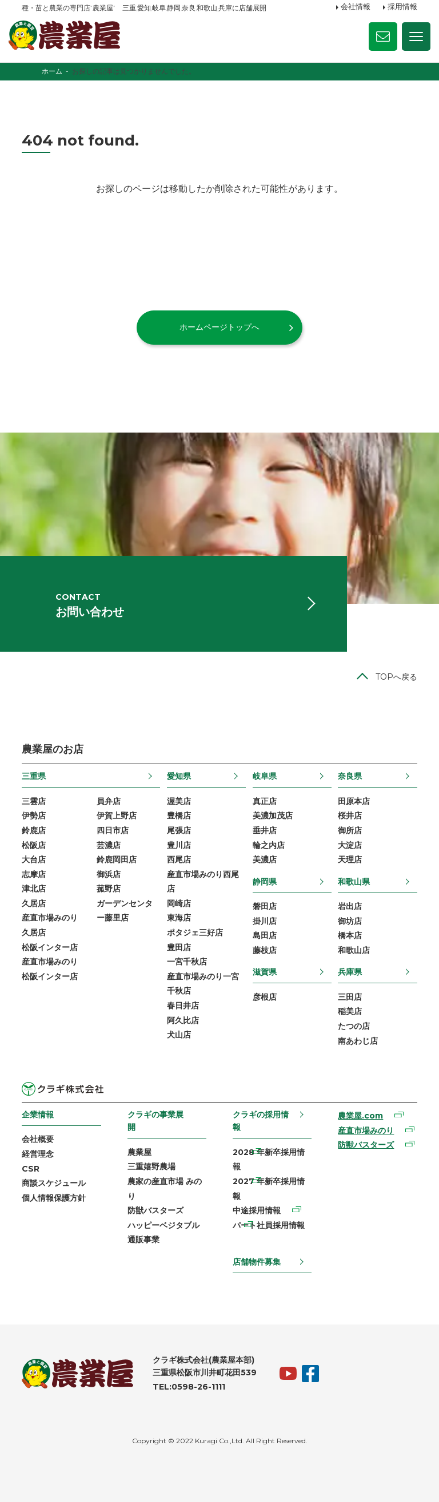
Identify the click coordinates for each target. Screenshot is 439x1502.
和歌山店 (354, 950)
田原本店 (354, 801)
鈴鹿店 (34, 830)
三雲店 (34, 801)
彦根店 (265, 997)
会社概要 (38, 1139)
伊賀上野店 (117, 815)
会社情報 (355, 7)
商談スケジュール (54, 1183)
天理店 (350, 859)
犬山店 (179, 1034)
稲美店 (350, 1011)
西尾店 (179, 859)
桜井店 (350, 815)
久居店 (34, 903)
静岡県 (265, 882)
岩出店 (350, 906)
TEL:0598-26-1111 (189, 1387)
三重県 (34, 776)
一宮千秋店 (187, 961)
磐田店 (265, 906)
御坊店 (350, 921)
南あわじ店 (358, 1041)
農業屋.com (360, 1116)
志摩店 (34, 874)
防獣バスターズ (155, 1210)
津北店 (34, 888)
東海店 (179, 918)
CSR (30, 1169)
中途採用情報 (257, 1210)
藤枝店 (265, 950)
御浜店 (109, 874)
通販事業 (143, 1239)
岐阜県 (265, 776)
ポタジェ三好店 (195, 932)
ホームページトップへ (219, 327)
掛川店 (265, 921)
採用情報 (402, 7)
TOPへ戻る (396, 677)
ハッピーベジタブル (163, 1225)
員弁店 (109, 801)
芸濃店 (109, 845)
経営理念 (38, 1154)
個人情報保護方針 (54, 1198)
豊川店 (179, 845)
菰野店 (109, 888)
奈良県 (350, 776)
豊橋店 (179, 815)
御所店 (350, 830)
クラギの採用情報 (261, 1120)
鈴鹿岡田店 (117, 859)
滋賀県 (265, 972)
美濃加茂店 (273, 815)
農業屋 (139, 1152)
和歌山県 (354, 882)
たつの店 (354, 1026)
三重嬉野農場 (151, 1166)
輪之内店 (269, 845)
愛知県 (179, 776)
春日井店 (183, 1005)
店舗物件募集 (257, 1262)
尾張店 (179, 830)
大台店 (34, 859)
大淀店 (350, 845)
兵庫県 (350, 972)
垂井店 (265, 830)
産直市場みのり (366, 1130)
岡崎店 (179, 903)
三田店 (350, 997)
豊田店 (179, 947)
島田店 (265, 935)
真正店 (265, 801)
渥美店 (179, 801)
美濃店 (265, 859)
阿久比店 (183, 1020)
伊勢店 (34, 815)
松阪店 (34, 845)
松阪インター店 (50, 947)
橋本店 (350, 935)
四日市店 (113, 830)
